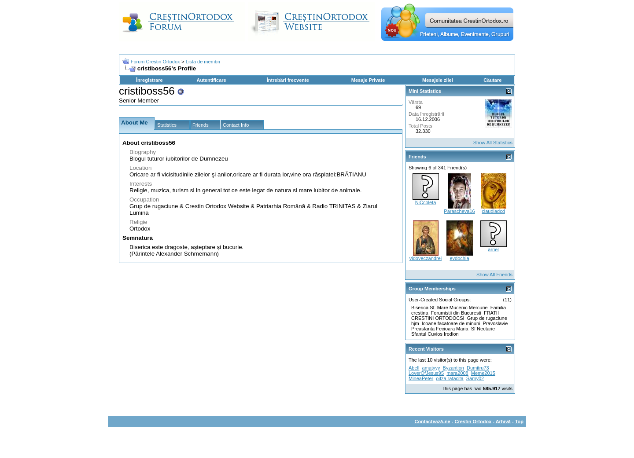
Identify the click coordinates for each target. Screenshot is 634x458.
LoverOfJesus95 (426, 373)
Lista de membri (203, 61)
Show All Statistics (492, 142)
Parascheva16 (459, 211)
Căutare (492, 80)
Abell (414, 367)
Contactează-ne (432, 421)
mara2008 (457, 373)
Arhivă (503, 421)
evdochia (459, 258)
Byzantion (453, 367)
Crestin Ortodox (473, 421)
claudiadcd (493, 211)
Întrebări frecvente (288, 80)
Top (519, 421)
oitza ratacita (449, 378)
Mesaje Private (368, 80)
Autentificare (211, 80)
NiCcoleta (425, 202)
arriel (493, 249)
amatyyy (431, 367)
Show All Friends (494, 274)
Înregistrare (149, 80)
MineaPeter (421, 378)
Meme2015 (483, 373)
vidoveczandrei (425, 258)
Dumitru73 (478, 367)
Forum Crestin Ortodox (155, 61)
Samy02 (475, 378)
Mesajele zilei (437, 80)
